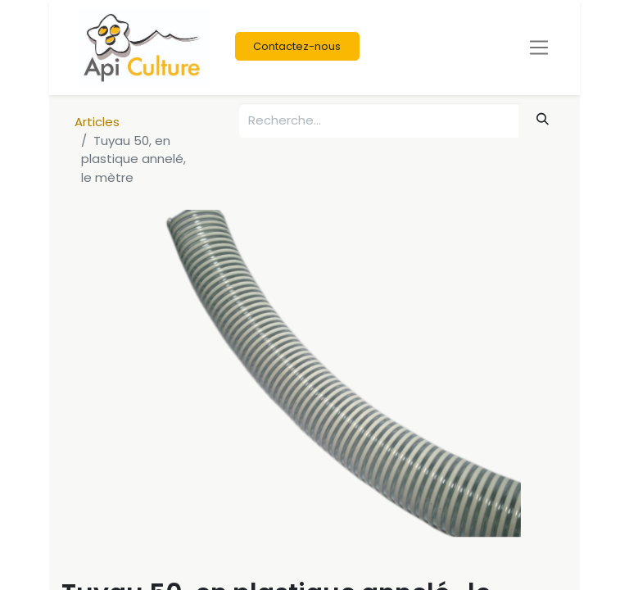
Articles (97, 121)
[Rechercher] (543, 119)
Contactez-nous (297, 46)
